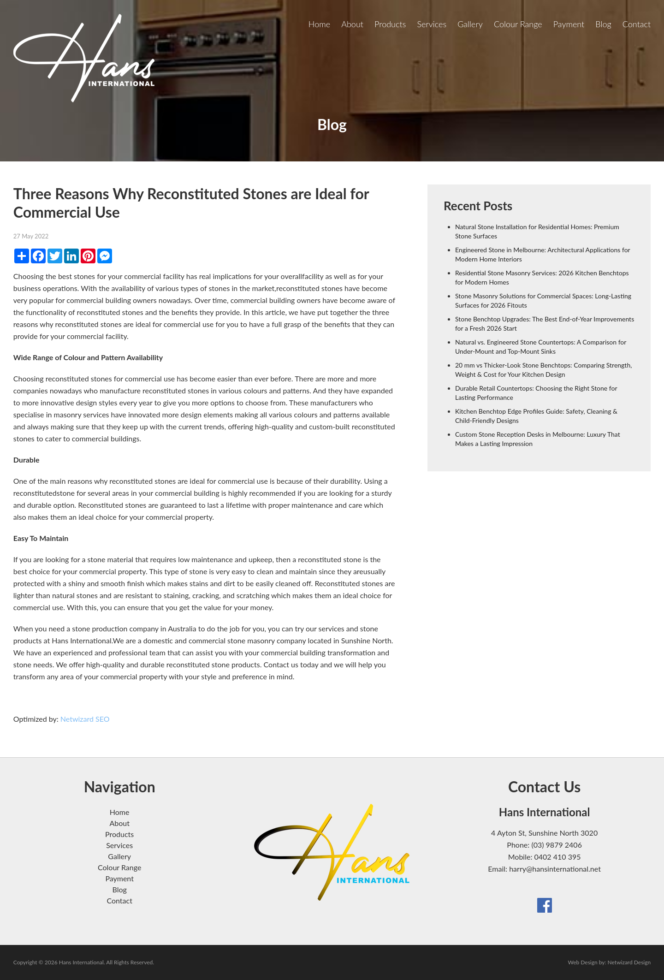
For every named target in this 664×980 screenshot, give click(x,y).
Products (390, 24)
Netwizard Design (629, 962)
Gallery (470, 24)
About (352, 24)
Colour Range (518, 24)
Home (319, 24)
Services (431, 24)
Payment (569, 24)
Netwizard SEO (85, 718)
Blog (603, 24)
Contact (636, 24)
